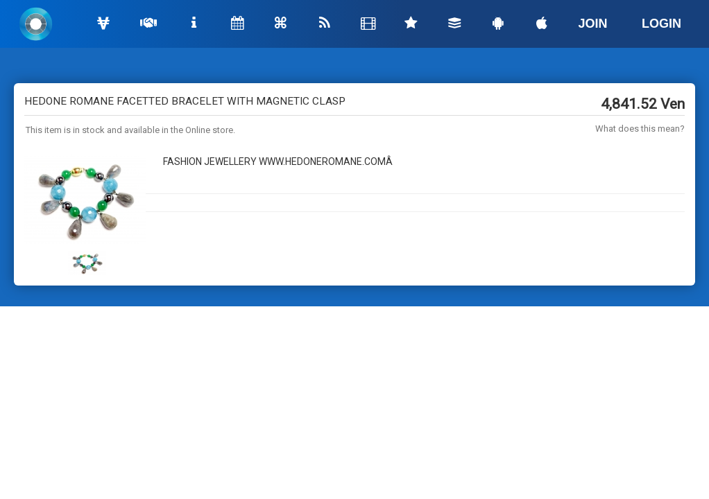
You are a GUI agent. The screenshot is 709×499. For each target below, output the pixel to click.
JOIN (593, 23)
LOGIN (661, 23)
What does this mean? (640, 128)
